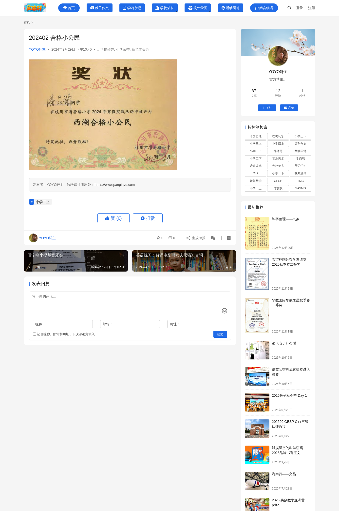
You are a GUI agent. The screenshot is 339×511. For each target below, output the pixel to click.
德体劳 (278, 151)
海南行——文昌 (284, 474)
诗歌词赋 (256, 166)
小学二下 (256, 158)
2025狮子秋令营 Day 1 (289, 395)
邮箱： (108, 324)
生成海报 (196, 238)
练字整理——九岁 (286, 219)
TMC (300, 181)
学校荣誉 (164, 7)
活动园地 (231, 7)
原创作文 (300, 143)
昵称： (40, 324)
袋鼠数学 (256, 181)
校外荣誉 (197, 7)
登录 (299, 8)
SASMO (300, 188)
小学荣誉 (123, 49)
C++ (255, 173)
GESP (278, 181)
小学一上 (256, 188)
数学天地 (300, 151)
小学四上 (278, 143)
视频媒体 (300, 173)
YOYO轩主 (37, 49)
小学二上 (43, 202)
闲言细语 (264, 7)
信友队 (278, 188)
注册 (311, 8)
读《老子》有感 (284, 343)
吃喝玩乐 (278, 136)
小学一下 (278, 173)
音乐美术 (278, 158)
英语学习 (300, 166)
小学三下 (300, 136)
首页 (69, 7)
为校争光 (278, 166)
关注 (267, 108)
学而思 (300, 158)
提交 (220, 334)
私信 (289, 108)
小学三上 (256, 143)
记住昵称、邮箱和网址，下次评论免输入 (64, 334)
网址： (175, 324)
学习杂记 (132, 7)
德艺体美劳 (140, 49)
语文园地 (256, 136)
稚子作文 (99, 7)
